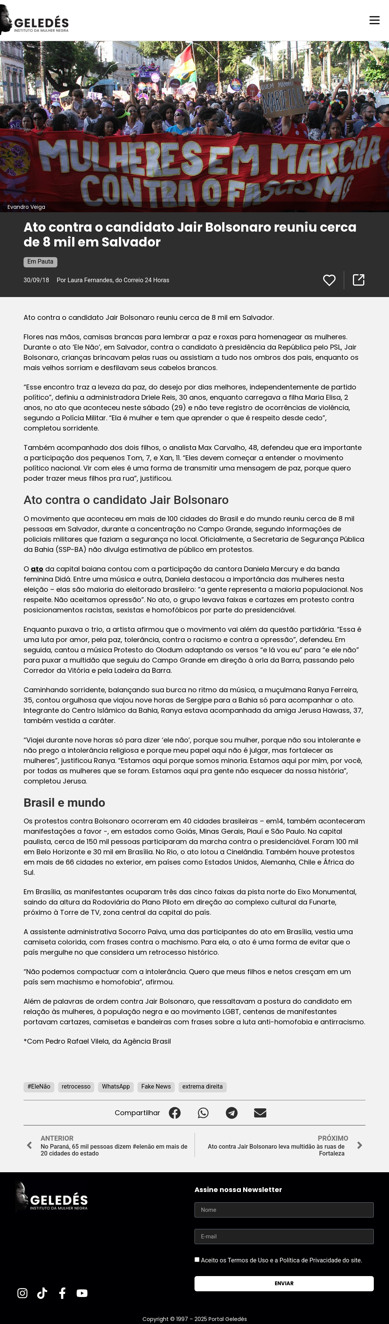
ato (37, 568)
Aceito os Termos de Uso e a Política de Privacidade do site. (281, 1260)
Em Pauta (40, 261)
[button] (174, 1112)
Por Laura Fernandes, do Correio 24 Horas (113, 279)
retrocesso (76, 1086)
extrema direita (202, 1086)
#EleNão (39, 1086)
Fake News (156, 1086)
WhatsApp (116, 1086)
